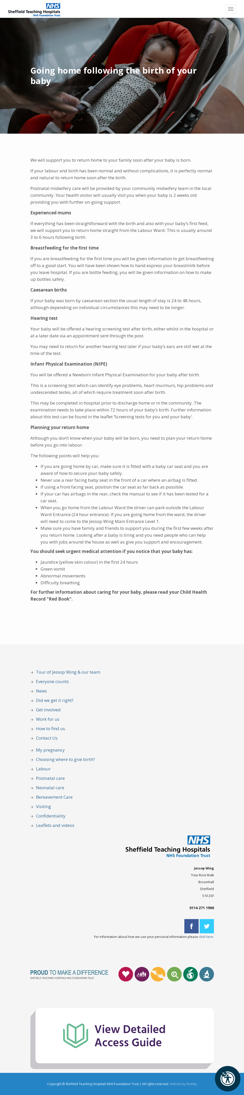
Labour (43, 769)
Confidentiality (51, 816)
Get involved (48, 710)
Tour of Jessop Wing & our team (68, 672)
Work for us (47, 719)
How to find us (50, 728)
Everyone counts (52, 681)
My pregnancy (50, 750)
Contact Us (47, 738)
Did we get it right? (54, 700)
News (41, 691)
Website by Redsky (183, 1084)
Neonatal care (50, 788)
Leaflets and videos (55, 825)
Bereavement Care (54, 797)
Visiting (43, 806)
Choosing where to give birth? (65, 759)
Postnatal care (50, 778)
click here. (206, 937)
